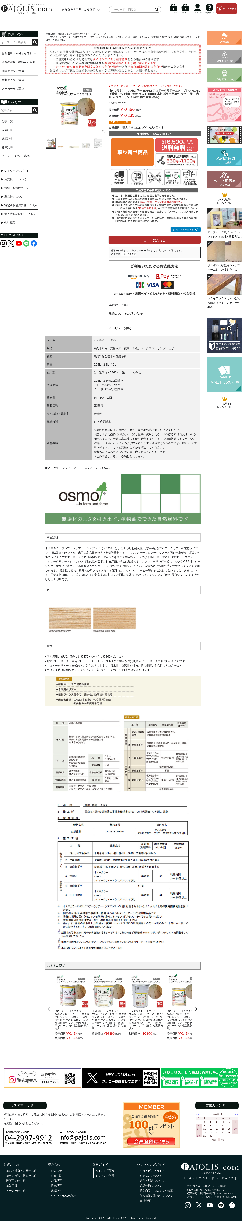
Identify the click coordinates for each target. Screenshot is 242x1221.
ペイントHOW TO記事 (16, 156)
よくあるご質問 (105, 1175)
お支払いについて (15, 179)
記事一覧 (7, 121)
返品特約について (15, 196)
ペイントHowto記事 (63, 1195)
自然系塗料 (78, 33)
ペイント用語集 (105, 1170)
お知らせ (56, 1170)
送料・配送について (16, 188)
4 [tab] (126, 78)
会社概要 (9, 222)
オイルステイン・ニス (96, 33)
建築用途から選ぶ (17, 1180)
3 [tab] (124, 78)
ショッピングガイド (16, 170)
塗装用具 (11, 1185)
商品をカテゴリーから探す (78, 9)
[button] (49, 1009)
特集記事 (7, 147)
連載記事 (7, 138)
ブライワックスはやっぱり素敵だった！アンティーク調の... (224, 303)
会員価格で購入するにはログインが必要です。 (138, 127)
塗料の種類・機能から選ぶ (58, 33)
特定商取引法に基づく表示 (21, 205)
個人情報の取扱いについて (21, 214)
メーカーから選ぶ (17, 1190)
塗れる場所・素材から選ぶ (22, 1170)
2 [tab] (122, 78)
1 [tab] (119, 78)
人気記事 (7, 130)
